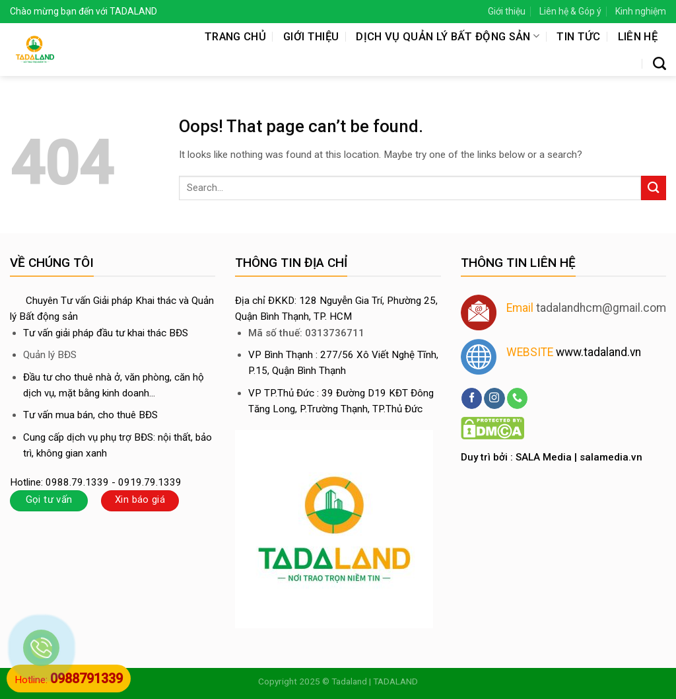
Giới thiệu (506, 11)
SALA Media (544, 457)
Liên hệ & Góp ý (570, 11)
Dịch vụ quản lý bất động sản (447, 36)
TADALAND (395, 681)
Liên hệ (638, 36)
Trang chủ (235, 36)
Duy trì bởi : (488, 457)
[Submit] (653, 188)
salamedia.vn (611, 457)
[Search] (659, 63)
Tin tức (578, 36)
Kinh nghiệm (640, 11)
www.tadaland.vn (598, 352)
